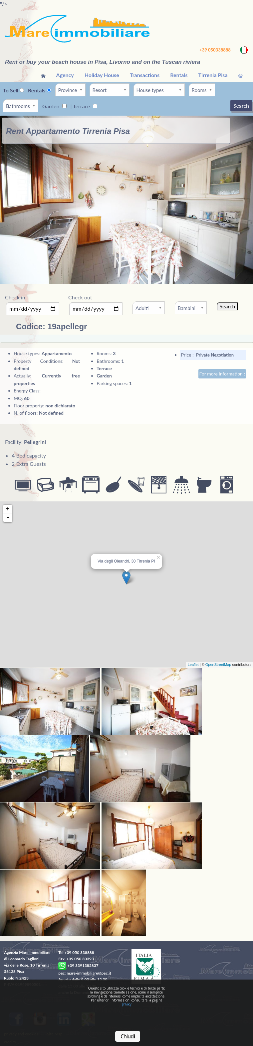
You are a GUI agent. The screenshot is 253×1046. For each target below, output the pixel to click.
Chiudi (128, 1036)
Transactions (144, 75)
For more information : (222, 373)
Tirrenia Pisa (212, 75)
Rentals (178, 75)
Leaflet (193, 665)
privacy (126, 1004)
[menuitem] (43, 75)
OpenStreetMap (218, 665)
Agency (65, 75)
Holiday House (102, 75)
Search (241, 105)
